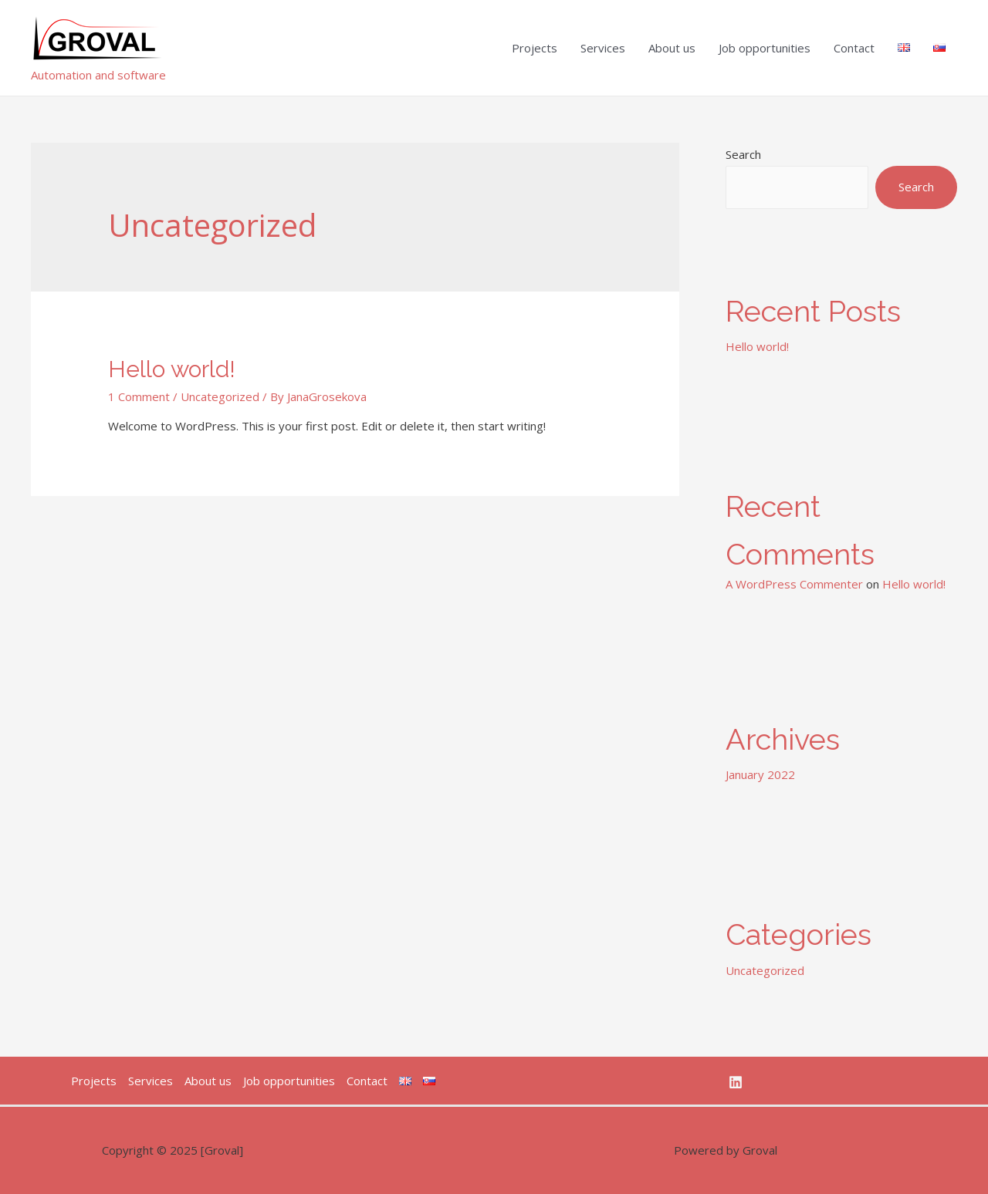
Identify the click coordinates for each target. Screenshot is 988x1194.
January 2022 (760, 774)
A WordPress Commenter (794, 584)
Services (602, 48)
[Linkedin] (736, 1082)
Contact (854, 48)
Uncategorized (220, 396)
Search (743, 154)
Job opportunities (764, 48)
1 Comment (139, 396)
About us (671, 48)
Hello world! (171, 369)
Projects (534, 48)
